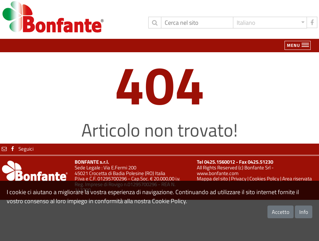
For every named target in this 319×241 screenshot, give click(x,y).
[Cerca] (197, 22)
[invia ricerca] (154, 22)
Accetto (280, 212)
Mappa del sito (212, 178)
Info (303, 212)
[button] (270, 22)
